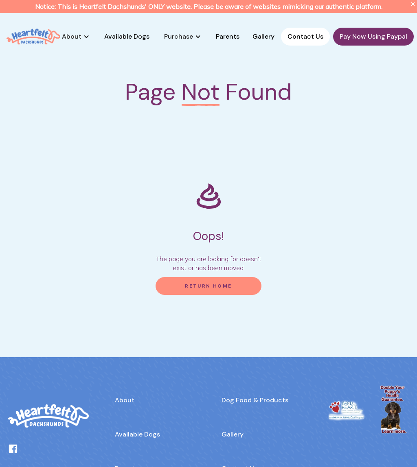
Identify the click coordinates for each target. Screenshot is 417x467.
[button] (76, 36)
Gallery (263, 36)
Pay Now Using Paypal (373, 36)
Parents (227, 36)
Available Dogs (126, 36)
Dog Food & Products (255, 400)
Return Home (208, 286)
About (124, 400)
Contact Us (305, 36)
